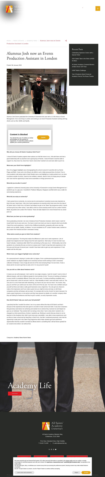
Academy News (18, 337)
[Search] (90, 8)
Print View (43, 441)
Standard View (51, 441)
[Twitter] (81, 7)
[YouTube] (87, 7)
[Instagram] (85, 7)
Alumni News (27, 337)
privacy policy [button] (69, 460)
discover (15, 393)
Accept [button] (86, 472)
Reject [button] (76, 472)
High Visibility (61, 441)
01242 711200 (44, 443)
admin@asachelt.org (60, 443)
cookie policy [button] (17, 463)
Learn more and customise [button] (24, 472)
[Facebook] (83, 7)
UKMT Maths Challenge (79, 70)
